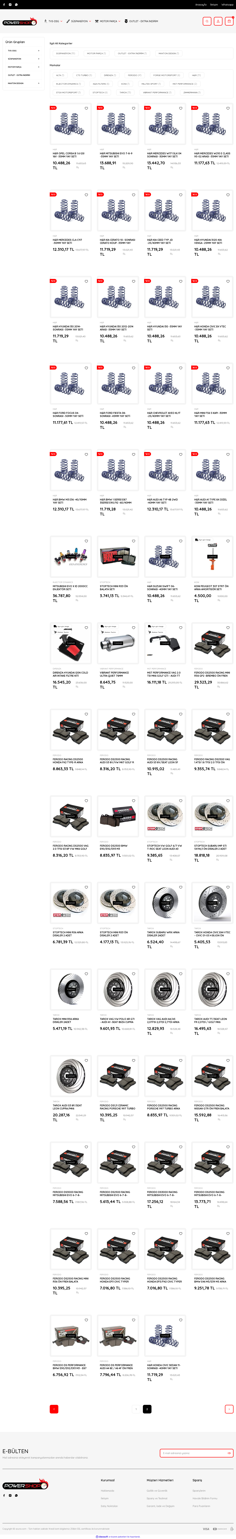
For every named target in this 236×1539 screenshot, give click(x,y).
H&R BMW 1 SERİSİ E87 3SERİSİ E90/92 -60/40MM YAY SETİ (115, 501)
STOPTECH (105, 582)
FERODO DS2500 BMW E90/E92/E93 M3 (113, 847)
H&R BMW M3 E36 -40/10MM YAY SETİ (70, 501)
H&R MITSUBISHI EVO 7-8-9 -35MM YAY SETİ (116, 155)
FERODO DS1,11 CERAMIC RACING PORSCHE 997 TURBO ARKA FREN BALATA (117, 1107)
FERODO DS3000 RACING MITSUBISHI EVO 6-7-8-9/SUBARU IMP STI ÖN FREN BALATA (163, 1194)
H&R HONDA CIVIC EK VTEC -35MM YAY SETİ (210, 328)
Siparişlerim (199, 1490)
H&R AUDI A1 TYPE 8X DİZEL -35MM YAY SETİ (210, 501)
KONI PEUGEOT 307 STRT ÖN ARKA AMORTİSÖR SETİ (211, 588)
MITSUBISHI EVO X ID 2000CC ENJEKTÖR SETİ (70, 588)
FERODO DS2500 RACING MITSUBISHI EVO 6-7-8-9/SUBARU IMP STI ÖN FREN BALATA (210, 1194)
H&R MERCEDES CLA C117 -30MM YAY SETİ (67, 241)
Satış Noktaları (109, 1506)
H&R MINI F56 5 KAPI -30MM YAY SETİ (210, 414)
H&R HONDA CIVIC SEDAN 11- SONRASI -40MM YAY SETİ (164, 1367)
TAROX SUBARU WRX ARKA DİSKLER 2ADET (163, 934)
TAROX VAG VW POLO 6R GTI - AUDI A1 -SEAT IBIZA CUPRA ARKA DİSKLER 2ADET (117, 1020)
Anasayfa (200, 4)
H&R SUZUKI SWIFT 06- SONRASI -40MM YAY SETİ (162, 588)
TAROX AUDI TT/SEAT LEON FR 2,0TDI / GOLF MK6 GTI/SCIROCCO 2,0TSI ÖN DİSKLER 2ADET (210, 1020)
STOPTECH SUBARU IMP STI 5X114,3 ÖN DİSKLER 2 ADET (210, 847)
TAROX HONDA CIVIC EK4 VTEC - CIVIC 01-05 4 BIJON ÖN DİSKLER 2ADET (212, 934)
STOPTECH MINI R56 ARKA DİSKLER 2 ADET (68, 934)
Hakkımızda (107, 1490)
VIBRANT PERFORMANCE (111, 668)
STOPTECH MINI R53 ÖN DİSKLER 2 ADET (114, 934)
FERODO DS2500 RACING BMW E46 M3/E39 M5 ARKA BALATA (210, 1280)
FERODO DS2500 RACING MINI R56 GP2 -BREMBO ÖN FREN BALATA (212, 674)
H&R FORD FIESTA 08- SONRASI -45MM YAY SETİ (115, 414)
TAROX (150, 928)
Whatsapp (228, 4)
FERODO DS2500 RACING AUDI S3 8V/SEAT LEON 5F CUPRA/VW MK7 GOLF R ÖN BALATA (163, 761)
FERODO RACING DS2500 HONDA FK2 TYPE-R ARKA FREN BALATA (68, 761)
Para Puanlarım (201, 1506)
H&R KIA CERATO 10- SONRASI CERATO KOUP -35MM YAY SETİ (117, 241)
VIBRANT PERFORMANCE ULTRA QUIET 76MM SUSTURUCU (114, 674)
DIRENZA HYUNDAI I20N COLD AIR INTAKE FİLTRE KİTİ (70, 674)
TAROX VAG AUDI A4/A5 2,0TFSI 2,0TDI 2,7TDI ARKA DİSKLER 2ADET (163, 1020)
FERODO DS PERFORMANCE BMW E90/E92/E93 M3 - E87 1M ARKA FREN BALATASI (70, 1367)
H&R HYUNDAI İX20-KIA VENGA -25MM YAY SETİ (208, 241)
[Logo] (19, 21)
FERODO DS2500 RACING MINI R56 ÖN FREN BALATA (71, 1280)
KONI (196, 582)
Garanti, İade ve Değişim (160, 1506)
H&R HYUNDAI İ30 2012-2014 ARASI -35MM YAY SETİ (116, 328)
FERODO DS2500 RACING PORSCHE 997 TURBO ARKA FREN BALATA (163, 1107)
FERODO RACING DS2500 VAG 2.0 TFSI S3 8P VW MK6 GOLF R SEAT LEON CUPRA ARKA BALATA (71, 847)
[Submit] (229, 1453)
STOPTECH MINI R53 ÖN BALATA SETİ (114, 588)
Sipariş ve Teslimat (157, 1498)
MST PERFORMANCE (156, 668)
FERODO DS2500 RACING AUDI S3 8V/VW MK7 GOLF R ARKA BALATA (117, 761)
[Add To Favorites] (86, 108)
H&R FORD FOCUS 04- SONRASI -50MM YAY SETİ (68, 414)
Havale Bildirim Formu (205, 1498)
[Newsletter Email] (197, 1453)
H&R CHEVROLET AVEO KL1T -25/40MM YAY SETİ (163, 414)
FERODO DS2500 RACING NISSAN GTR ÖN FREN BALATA (211, 1107)
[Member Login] (218, 21)
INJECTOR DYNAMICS (63, 582)
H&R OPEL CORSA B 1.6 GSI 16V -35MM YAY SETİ (68, 155)
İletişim (214, 4)
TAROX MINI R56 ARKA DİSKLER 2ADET (66, 1020)
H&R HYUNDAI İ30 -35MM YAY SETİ (164, 328)
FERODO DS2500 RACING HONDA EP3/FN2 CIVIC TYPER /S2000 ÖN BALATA (164, 1280)
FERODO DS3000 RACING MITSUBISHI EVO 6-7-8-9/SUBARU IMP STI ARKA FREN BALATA (70, 1194)
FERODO (198, 668)
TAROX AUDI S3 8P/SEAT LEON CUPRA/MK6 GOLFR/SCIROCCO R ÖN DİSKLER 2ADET (67, 1107)
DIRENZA (57, 668)
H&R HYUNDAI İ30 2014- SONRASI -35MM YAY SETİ (68, 328)
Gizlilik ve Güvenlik (157, 1490)
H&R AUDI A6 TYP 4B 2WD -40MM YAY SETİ (162, 501)
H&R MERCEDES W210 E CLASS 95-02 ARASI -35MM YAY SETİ (212, 155)
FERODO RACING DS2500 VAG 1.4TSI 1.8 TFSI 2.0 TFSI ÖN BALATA (212, 761)
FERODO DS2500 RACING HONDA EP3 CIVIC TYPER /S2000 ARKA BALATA (115, 1280)
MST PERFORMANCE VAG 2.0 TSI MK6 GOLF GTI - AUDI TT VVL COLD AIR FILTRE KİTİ (164, 674)
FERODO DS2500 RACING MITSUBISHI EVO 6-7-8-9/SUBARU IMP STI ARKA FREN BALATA (117, 1194)
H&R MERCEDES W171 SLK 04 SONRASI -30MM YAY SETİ (164, 155)
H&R (55, 149)
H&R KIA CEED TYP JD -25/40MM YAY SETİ (160, 241)
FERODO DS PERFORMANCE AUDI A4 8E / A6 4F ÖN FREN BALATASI (116, 1367)
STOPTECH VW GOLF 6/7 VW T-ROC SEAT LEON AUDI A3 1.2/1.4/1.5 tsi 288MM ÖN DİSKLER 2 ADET (164, 847)
